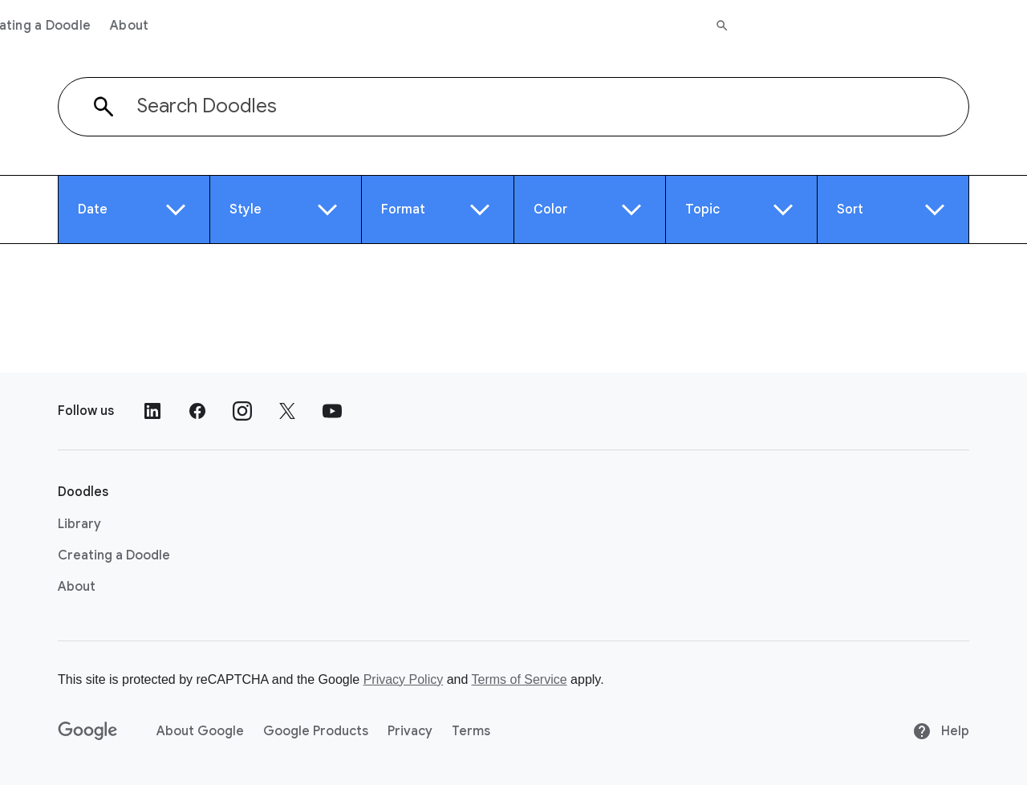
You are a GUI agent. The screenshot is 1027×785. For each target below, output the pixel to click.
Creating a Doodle (314, 26)
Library (215, 26)
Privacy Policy (403, 679)
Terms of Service (519, 679)
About (411, 26)
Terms (471, 731)
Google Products (315, 731)
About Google (200, 731)
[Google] (88, 731)
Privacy (410, 731)
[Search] (1004, 25)
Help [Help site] (940, 731)
